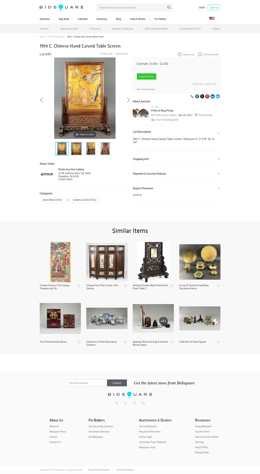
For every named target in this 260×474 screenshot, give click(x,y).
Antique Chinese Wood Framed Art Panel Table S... (150, 287)
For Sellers (160, 19)
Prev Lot (106, 53)
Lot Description (142, 131)
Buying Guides (202, 452)
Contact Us (55, 442)
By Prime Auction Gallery (163, 115)
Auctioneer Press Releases (152, 442)
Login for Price (146, 76)
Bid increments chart (146, 89)
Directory (102, 19)
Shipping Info (141, 159)
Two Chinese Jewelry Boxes (53, 341)
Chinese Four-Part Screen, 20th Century (102, 287)
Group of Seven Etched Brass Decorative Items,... (194, 287)
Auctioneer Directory (98, 431)
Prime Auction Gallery (71, 169)
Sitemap (199, 442)
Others (216, 28)
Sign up (214, 7)
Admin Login (145, 436)
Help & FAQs (201, 447)
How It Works (137, 19)
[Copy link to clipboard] (192, 97)
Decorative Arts (69, 28)
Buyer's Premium (143, 188)
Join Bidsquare (95, 436)
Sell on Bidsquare (148, 426)
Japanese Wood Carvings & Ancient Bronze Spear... (150, 343)
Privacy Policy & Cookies (98, 470)
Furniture (95, 28)
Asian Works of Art (190, 28)
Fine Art (44, 28)
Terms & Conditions (125, 470)
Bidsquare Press (57, 431)
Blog (118, 19)
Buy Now (64, 19)
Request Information (150, 431)
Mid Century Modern (156, 28)
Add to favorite (210, 54)
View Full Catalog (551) (165, 119)
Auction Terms (202, 431)
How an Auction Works (206, 436)
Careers (53, 436)
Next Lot (121, 53)
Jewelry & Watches (122, 28)
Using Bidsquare (203, 426)
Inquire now (189, 54)
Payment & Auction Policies (149, 173)
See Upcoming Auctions (100, 426)
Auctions (45, 19)
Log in (202, 7)
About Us (54, 426)
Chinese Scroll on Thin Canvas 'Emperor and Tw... (55, 287)
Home (42, 36)
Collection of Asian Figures (192, 341)
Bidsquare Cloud (147, 447)
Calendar (83, 19)
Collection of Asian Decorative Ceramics (101, 343)
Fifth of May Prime (56, 36)
